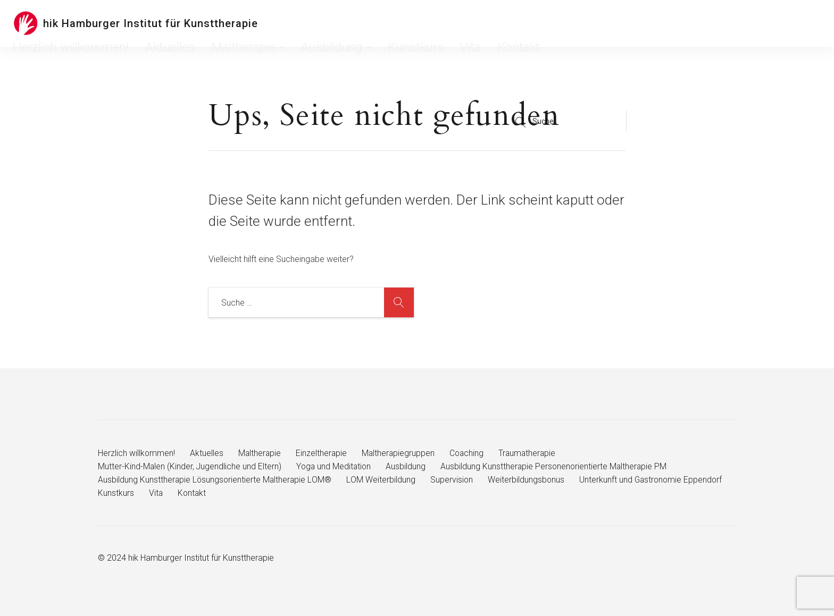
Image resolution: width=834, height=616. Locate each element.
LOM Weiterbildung (382, 480)
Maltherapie (445, 23)
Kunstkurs (559, 23)
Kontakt (627, 23)
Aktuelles (391, 23)
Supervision (453, 480)
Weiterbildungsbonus (528, 480)
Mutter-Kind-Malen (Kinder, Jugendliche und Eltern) (190, 466)
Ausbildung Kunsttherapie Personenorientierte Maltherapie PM (557, 466)
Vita (595, 23)
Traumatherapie (532, 453)
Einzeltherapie (323, 453)
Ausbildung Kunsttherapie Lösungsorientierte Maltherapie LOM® (215, 480)
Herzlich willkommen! (327, 23)
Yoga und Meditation (335, 466)
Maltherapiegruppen (401, 453)
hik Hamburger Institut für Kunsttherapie (150, 23)
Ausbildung (505, 23)
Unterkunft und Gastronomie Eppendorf (170, 493)
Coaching (470, 453)
